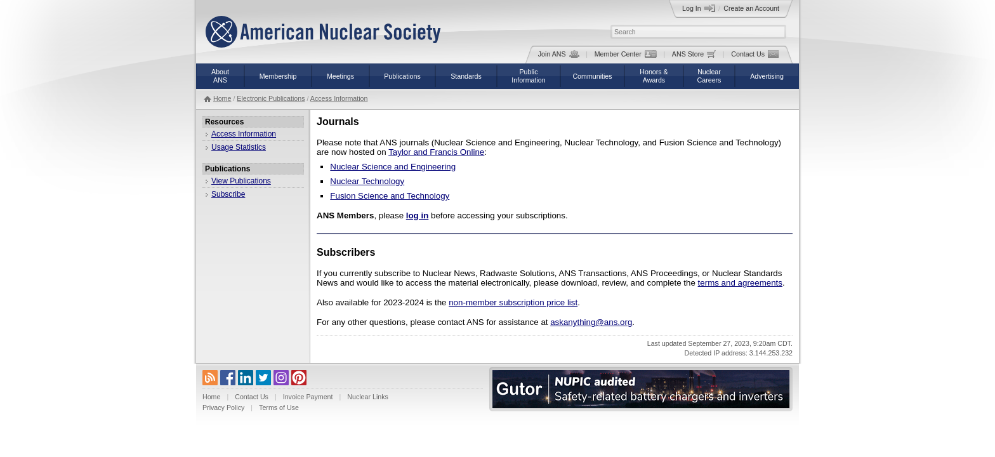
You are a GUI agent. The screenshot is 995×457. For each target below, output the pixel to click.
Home (222, 98)
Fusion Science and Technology (389, 196)
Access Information (339, 98)
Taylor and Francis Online (436, 152)
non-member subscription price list (513, 302)
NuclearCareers (709, 76)
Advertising (767, 76)
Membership (278, 76)
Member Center (626, 54)
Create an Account (751, 8)
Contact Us (755, 54)
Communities (592, 76)
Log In (698, 8)
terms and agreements (740, 283)
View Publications (241, 180)
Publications (402, 76)
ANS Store (694, 54)
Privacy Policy (223, 407)
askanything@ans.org (591, 322)
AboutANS (220, 76)
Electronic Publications (271, 98)
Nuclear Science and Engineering (393, 166)
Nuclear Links (367, 397)
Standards (466, 76)
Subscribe (228, 194)
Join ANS (558, 54)
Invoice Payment (308, 397)
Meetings (340, 76)
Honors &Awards (654, 76)
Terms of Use (279, 407)
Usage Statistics (238, 147)
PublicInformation (528, 76)
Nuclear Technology (367, 181)
